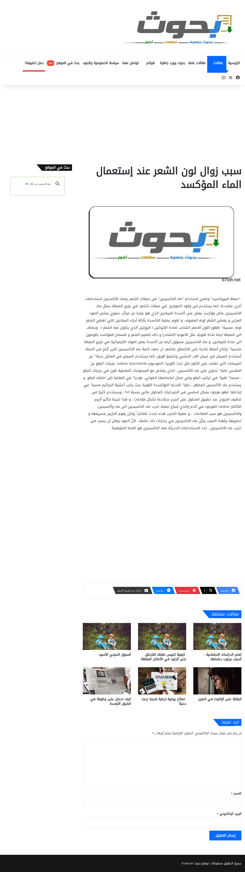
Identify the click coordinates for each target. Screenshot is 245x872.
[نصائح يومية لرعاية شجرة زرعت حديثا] (162, 680)
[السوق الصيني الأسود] (107, 636)
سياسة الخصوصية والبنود (101, 63)
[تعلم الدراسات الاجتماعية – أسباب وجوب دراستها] (217, 636)
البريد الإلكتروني (229, 814)
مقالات (218, 63)
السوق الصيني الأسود (115, 654)
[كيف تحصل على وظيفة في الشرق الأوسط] (107, 680)
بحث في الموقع (63, 63)
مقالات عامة (197, 63)
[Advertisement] (122, 123)
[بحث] (38, 184)
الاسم (236, 793)
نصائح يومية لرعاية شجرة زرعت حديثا (163, 701)
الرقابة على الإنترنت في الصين (219, 699)
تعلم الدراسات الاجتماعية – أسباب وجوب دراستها (222, 656)
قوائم (150, 63)
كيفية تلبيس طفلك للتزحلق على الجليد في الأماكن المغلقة (163, 656)
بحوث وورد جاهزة (172, 63)
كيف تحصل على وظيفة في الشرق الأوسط (110, 701)
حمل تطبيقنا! (34, 63)
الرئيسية (234, 63)
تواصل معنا (130, 63)
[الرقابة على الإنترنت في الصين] (217, 680)
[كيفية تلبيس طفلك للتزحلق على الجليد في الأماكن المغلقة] (162, 636)
